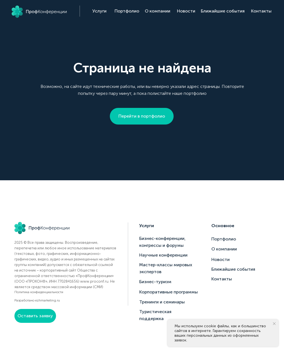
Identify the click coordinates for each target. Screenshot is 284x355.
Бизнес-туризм (155, 281)
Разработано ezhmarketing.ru (37, 300)
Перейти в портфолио (141, 116)
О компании (157, 11)
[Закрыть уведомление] (274, 323)
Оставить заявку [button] (35, 315)
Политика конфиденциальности (38, 292)
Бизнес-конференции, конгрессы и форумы (162, 242)
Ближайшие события (223, 11)
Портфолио (127, 11)
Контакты (261, 11)
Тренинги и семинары (162, 302)
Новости (186, 11)
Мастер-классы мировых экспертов (165, 268)
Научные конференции (163, 255)
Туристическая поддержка (155, 315)
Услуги (99, 11)
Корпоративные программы (168, 292)
